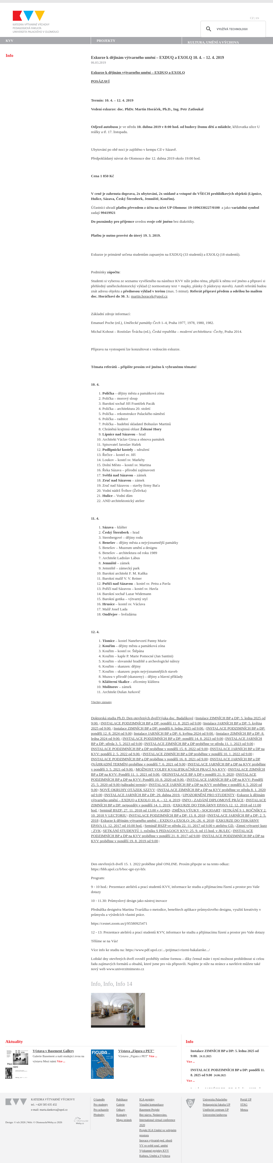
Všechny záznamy (101, 702)
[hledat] (232, 29)
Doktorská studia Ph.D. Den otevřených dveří (124, 718)
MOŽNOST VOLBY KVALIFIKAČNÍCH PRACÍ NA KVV (181, 769)
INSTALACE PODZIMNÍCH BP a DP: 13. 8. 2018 (167, 815)
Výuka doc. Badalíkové (175, 718)
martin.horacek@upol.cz (149, 296)
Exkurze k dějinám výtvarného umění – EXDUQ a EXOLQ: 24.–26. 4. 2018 (157, 820)
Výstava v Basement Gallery (53, 1051)
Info (189, 1041)
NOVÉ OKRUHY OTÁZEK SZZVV (127, 790)
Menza (244, 1109)
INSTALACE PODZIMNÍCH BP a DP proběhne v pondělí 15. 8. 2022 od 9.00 (149, 749)
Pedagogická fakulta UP (216, 1104)
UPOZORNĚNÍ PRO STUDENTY (209, 795)
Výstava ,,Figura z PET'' (136, 1051)
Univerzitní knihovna (215, 1114)
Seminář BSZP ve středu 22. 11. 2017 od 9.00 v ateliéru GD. (189, 825)
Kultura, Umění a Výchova (213, 42)
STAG (243, 1104)
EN (257, 18)
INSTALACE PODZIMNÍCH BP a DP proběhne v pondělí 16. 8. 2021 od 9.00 (149, 759)
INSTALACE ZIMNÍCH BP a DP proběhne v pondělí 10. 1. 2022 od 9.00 (197, 754)
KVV (9, 41)
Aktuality (14, 1041)
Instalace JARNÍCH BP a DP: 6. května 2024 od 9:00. (174, 733)
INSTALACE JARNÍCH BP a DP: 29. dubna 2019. (142, 795)
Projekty (106, 41)
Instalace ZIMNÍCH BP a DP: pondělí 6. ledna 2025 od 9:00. (159, 728)
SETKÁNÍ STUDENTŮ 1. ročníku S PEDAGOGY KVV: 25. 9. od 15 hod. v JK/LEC (167, 831)
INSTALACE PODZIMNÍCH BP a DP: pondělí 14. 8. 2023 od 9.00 (173, 738)
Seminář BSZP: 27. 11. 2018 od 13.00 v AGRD (135, 810)
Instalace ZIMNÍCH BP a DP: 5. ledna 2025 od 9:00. (225, 1053)
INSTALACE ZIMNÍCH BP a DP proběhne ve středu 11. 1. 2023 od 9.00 (198, 743)
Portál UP (245, 1099)
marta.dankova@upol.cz (54, 1109)
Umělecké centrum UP (216, 1109)
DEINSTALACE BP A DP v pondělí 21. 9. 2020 (198, 774)
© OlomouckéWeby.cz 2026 (47, 1122)
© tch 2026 (19, 1122)
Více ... (61, 1061)
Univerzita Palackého (215, 1099)
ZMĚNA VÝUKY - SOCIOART (196, 810)
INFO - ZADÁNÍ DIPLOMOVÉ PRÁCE (213, 800)
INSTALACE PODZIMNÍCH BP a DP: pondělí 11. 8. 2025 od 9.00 (151, 723)
